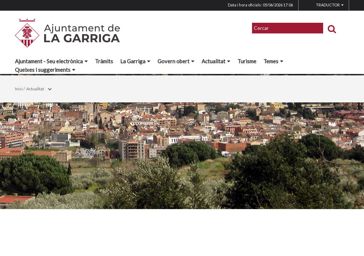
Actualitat (216, 61)
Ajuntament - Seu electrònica (51, 61)
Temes (273, 61)
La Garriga (135, 61)
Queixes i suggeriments (45, 69)
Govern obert (175, 61)
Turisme (246, 61)
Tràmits (104, 61)
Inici (19, 88)
